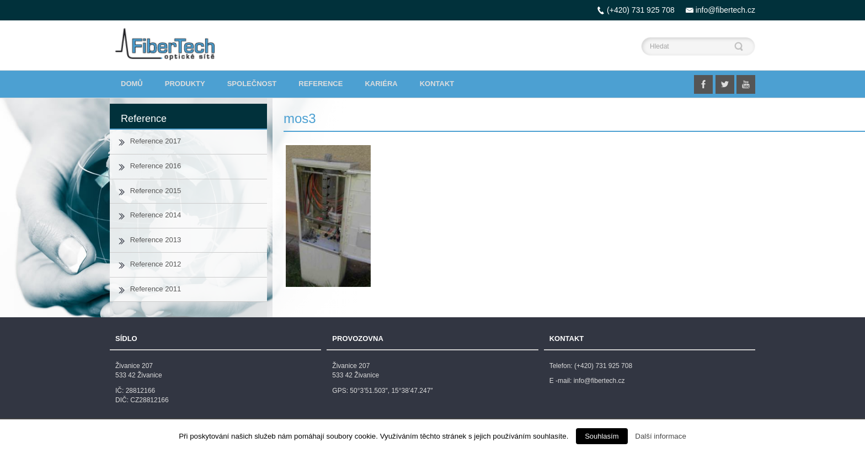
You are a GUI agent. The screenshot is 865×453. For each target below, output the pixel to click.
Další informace (660, 436)
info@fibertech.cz (725, 10)
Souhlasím (601, 436)
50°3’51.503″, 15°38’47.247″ (391, 391)
